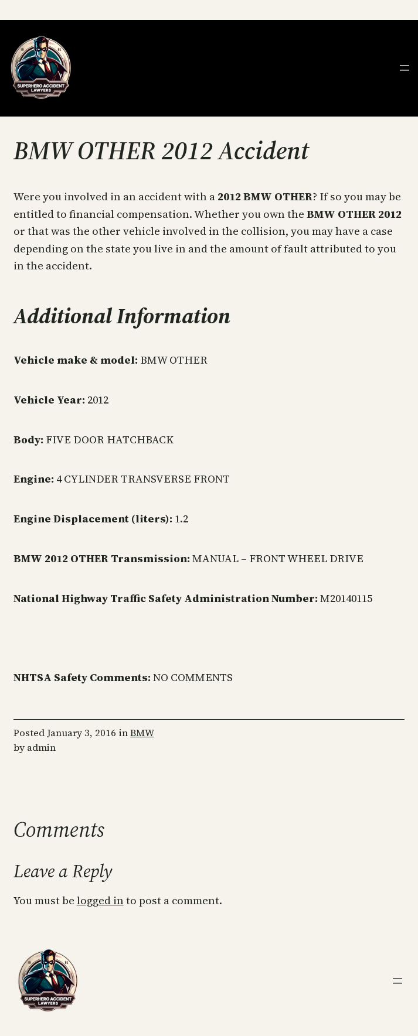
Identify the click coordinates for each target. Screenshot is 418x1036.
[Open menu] (404, 68)
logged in (100, 900)
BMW (142, 733)
